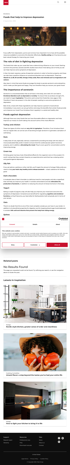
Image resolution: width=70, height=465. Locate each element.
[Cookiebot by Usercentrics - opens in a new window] (60, 219)
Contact (41, 445)
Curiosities (15, 373)
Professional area (25, 440)
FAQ (21, 442)
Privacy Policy (34, 458)
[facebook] (59, 438)
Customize (35, 245)
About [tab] (58, 224)
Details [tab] (35, 224)
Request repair (7, 440)
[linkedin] (59, 441)
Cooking (9, 373)
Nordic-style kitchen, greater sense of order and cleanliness (31, 327)
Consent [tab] (12, 224)
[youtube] (62, 438)
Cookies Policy (44, 458)
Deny (12, 245)
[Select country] (61, 2)
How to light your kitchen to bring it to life (24, 424)
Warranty (6, 442)
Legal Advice (24, 458)
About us (42, 442)
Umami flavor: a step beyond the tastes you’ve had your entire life (34, 375)
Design (8, 325)
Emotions (6, 14)
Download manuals (26, 445)
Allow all (57, 245)
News (40, 440)
